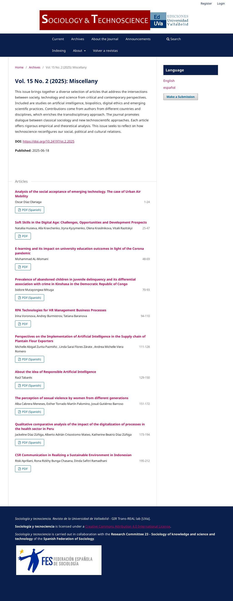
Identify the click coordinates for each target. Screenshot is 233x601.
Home (19, 67)
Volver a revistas (105, 50)
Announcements (138, 39)
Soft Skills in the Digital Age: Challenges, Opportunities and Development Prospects (81, 222)
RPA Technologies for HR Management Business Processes (60, 310)
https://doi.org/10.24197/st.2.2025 (48, 141)
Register (206, 3)
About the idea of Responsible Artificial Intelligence (55, 371)
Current (58, 39)
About (78, 50)
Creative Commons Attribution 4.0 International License (127, 526)
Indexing (59, 50)
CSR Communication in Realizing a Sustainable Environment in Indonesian (73, 455)
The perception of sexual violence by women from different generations (71, 398)
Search (174, 39)
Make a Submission (181, 97)
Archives (77, 39)
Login (221, 3)
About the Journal (104, 39)
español (169, 87)
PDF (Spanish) (31, 210)
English (169, 80)
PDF (24, 236)
